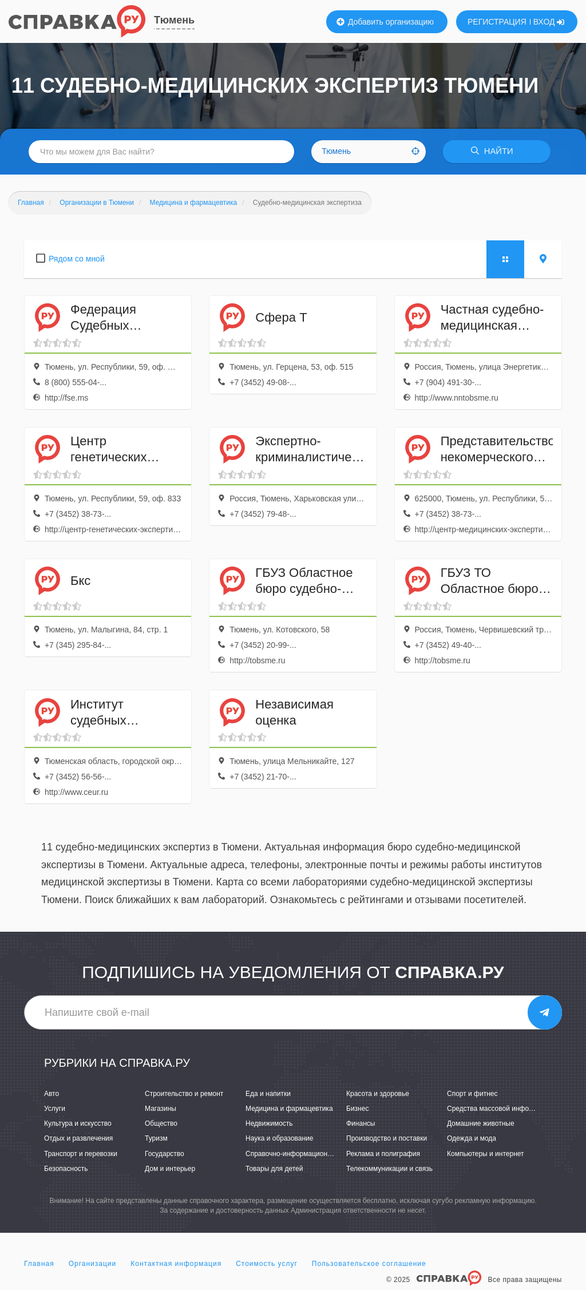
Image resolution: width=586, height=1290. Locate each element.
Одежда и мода (471, 1139)
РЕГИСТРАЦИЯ (497, 21)
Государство (164, 1154)
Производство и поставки (386, 1139)
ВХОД (549, 21)
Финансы (360, 1124)
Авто (51, 1094)
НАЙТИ (494, 151)
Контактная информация (175, 1264)
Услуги (54, 1109)
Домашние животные (480, 1124)
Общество (161, 1124)
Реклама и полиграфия (383, 1154)
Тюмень (174, 20)
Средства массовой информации (500, 1109)
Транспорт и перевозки (80, 1154)
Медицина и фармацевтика (289, 1109)
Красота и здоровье (377, 1094)
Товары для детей (274, 1169)
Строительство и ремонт (184, 1094)
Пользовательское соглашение (369, 1264)
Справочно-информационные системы (307, 1154)
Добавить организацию (385, 21)
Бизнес (357, 1109)
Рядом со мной (77, 258)
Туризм (156, 1139)
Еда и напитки (268, 1094)
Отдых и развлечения (78, 1139)
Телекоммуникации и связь (389, 1169)
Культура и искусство (78, 1124)
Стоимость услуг (267, 1264)
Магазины (160, 1109)
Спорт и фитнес (472, 1094)
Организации (93, 1264)
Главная (39, 1264)
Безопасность (66, 1169)
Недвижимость (269, 1124)
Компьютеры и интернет (485, 1154)
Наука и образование (279, 1139)
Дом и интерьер (170, 1169)
